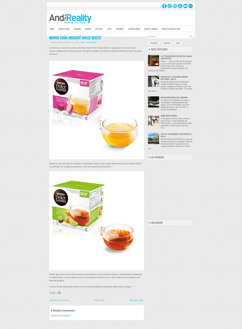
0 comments (91, 42)
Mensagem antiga (136, 300)
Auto (110, 29)
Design (88, 29)
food (82, 42)
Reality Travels (151, 29)
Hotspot (99, 29)
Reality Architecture (171, 29)
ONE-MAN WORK (169, 116)
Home (52, 29)
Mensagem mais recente (59, 300)
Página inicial (99, 300)
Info (178, 43)
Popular (154, 43)
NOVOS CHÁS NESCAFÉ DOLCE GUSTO (75, 37)
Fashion (77, 29)
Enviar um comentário (60, 315)
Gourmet (120, 29)
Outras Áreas (134, 29)
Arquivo (166, 43)
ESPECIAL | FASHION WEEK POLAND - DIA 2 (174, 78)
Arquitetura (64, 29)
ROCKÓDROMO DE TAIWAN (174, 97)
